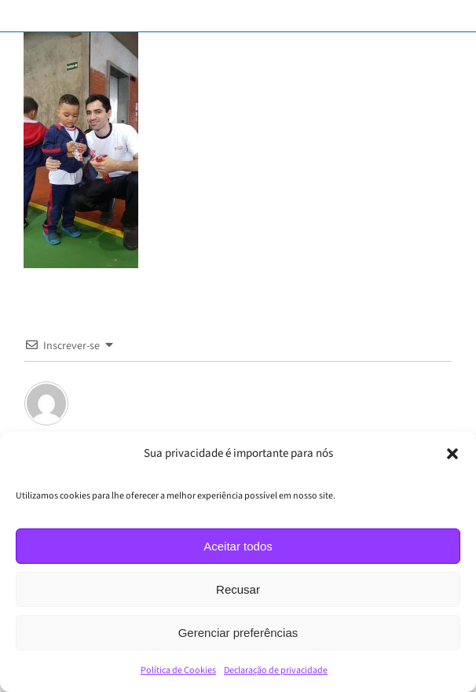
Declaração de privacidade (276, 670)
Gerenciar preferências (238, 632)
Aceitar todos (238, 546)
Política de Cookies (178, 670)
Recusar (238, 589)
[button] (452, 454)
